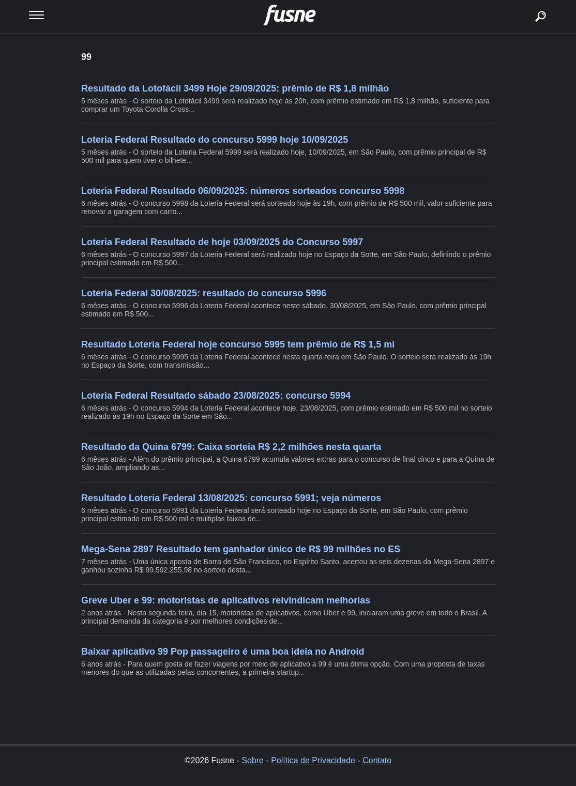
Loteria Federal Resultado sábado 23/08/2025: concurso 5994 (216, 395)
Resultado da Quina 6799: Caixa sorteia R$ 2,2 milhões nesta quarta (231, 447)
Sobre (252, 760)
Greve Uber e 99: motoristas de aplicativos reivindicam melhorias (225, 600)
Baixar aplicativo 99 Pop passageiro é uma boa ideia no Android (223, 651)
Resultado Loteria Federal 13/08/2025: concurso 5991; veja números (231, 498)
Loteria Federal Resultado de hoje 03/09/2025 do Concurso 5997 (222, 242)
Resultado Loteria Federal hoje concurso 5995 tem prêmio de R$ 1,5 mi (238, 344)
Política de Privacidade (313, 760)
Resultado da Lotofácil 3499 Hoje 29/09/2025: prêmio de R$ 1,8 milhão (235, 88)
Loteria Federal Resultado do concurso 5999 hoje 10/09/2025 (214, 139)
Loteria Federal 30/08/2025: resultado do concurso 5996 (203, 293)
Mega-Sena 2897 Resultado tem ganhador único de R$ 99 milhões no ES (240, 549)
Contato (376, 760)
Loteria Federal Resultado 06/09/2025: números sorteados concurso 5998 (242, 191)
